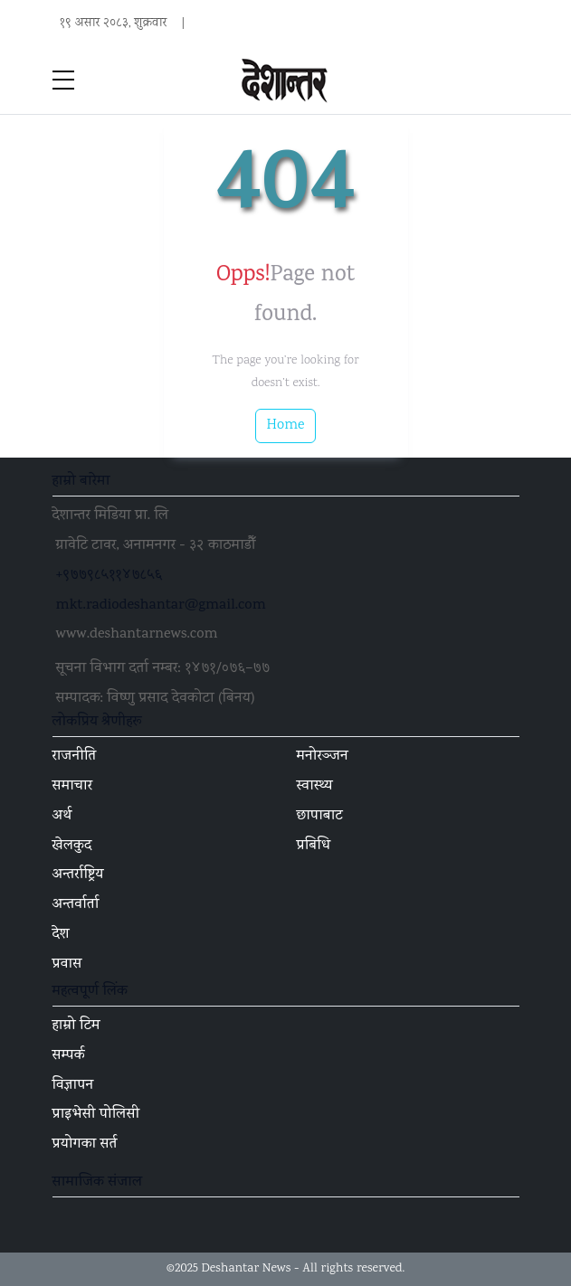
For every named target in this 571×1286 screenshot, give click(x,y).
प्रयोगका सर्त (85, 1145)
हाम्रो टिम (76, 1026)
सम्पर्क (68, 1056)
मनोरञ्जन (322, 757)
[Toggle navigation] (508, 81)
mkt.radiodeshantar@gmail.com (161, 606)
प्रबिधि (314, 846)
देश (61, 935)
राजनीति (74, 757)
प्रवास (67, 965)
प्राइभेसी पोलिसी (96, 1115)
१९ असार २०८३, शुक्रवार (113, 23)
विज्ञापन (73, 1086)
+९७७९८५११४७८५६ (109, 576)
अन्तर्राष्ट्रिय (78, 875)
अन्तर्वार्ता (76, 905)
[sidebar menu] (63, 81)
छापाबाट (320, 816)
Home (286, 425)
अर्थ (62, 816)
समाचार (72, 787)
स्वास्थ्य (315, 787)
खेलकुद (72, 846)
